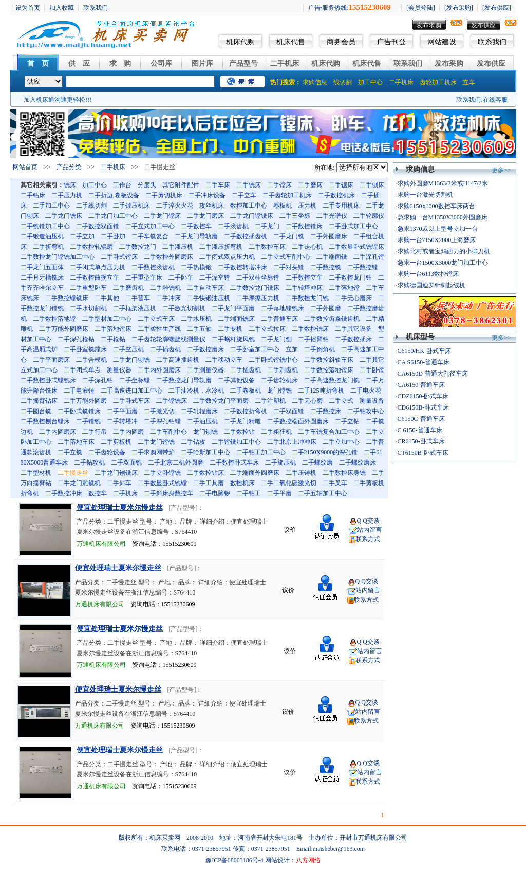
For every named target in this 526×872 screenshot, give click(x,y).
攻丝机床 (211, 205)
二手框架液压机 (134, 308)
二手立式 (341, 400)
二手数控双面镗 (97, 226)
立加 (292, 349)
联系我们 (492, 42)
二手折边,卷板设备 (113, 195)
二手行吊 (94, 431)
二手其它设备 (353, 328)
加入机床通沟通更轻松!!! (57, 99)
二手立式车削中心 (285, 257)
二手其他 (107, 298)
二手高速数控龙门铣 (332, 380)
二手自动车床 (205, 287)
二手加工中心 (51, 205)
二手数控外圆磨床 (168, 257)
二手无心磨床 (353, 298)
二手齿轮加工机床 (287, 195)
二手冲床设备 (207, 195)
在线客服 (495, 99)
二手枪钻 (113, 339)
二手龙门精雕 (242, 421)
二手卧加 (113, 236)
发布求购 (429, 25)
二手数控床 (325, 411)
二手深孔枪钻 (76, 339)
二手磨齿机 (128, 287)
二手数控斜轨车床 (328, 359)
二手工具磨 (208, 483)
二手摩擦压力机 (257, 298)
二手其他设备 (236, 380)
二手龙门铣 (288, 236)
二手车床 (217, 185)
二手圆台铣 (36, 411)
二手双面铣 (126, 462)
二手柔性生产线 (159, 328)
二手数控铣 (325, 267)
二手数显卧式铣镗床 (356, 246)
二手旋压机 (280, 462)
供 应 (79, 63)
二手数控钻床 (205, 472)
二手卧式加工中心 (353, 226)
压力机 (307, 205)
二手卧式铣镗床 (79, 411)
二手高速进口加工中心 (131, 390)
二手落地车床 (76, 442)
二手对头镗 (288, 267)
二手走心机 (307, 246)
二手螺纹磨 (317, 462)
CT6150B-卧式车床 (423, 452)
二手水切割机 (88, 308)
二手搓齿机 (245, 370)
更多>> (501, 170)
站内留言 (369, 529)
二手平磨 (279, 493)
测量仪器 (119, 370)
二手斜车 (119, 483)
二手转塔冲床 (304, 287)
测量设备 (372, 400)
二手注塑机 (270, 400)
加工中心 (370, 82)
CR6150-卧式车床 (421, 441)
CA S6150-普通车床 (424, 362)
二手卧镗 (372, 370)
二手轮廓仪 (368, 215)
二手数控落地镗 (54, 318)
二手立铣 (70, 452)
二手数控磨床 (205, 349)
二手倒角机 (319, 349)
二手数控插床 (353, 339)
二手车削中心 (168, 431)
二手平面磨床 (51, 359)
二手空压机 (128, 349)
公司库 (161, 63)
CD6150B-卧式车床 (423, 407)
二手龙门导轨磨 (196, 236)
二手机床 (284, 63)
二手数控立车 (304, 277)
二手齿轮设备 (106, 452)
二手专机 (230, 328)
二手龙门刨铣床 (116, 472)
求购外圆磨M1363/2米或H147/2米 (443, 183)
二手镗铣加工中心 (236, 442)
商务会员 (341, 42)
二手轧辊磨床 (199, 411)
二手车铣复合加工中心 (329, 431)
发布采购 (449, 63)
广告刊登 (391, 42)
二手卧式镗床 (119, 257)
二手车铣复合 (150, 236)
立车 (469, 82)
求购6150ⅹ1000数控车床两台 (436, 206)
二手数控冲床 (63, 493)
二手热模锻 (196, 267)
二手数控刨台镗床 (45, 421)
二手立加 (82, 236)
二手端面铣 (331, 257)
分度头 (147, 185)
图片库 (202, 63)
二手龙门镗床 (162, 215)
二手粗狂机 (276, 431)
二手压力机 (66, 195)
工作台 (122, 185)
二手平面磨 (122, 411)
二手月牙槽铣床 (42, 277)
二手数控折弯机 (245, 411)
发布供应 (483, 25)
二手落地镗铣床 (282, 308)
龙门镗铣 (279, 390)
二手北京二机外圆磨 (175, 462)
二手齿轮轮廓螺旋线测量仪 (168, 339)
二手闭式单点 (82, 370)
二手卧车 (180, 277)
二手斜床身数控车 (168, 493)
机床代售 (290, 42)
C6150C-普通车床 (421, 418)
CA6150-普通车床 (421, 384)
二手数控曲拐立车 (94, 277)
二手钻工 (248, 493)
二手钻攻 (193, 442)
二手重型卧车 (88, 287)
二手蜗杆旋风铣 (233, 339)
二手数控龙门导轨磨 (184, 380)
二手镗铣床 (171, 400)
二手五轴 (199, 328)
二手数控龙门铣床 (254, 287)
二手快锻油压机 (208, 298)
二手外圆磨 (325, 308)
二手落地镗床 (113, 328)
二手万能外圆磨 (85, 400)
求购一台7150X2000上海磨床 (437, 240)
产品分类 (69, 167)
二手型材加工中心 (107, 318)
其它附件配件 (180, 185)
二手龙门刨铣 (131, 359)
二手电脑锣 (214, 493)
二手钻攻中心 (365, 411)
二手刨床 (372, 185)
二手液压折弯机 (220, 246)
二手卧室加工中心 (254, 349)
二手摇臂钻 (313, 339)
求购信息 (315, 82)
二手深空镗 (214, 277)
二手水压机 (196, 318)
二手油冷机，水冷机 (196, 390)
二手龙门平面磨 (233, 308)
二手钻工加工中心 (261, 452)
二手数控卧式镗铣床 (48, 380)
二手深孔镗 (368, 257)
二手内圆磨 (128, 431)
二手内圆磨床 (57, 431)
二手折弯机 (48, 246)
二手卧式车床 (131, 400)
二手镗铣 (88, 421)
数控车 (97, 493)
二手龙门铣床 (63, 215)
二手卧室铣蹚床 (85, 349)
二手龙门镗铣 (156, 442)
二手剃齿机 (282, 370)
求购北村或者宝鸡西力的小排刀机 (444, 251)
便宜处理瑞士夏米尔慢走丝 (120, 507)
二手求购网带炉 (153, 452)
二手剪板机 (116, 442)
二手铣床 (248, 185)
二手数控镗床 (304, 226)
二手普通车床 (279, 318)
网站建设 (441, 42)
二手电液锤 (79, 390)
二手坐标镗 (134, 380)
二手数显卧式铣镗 (162, 483)
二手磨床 (310, 185)
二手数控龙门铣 (307, 298)
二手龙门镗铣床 (251, 215)
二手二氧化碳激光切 (288, 483)
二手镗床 (279, 185)
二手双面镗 (288, 411)
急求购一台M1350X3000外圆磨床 (442, 217)
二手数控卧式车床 (234, 462)
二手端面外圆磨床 (254, 472)
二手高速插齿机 (177, 359)
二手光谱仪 (331, 215)
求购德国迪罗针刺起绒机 (431, 285)
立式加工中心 (39, 370)
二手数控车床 (267, 246)
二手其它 (372, 359)
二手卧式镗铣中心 (273, 359)
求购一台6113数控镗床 (428, 273)
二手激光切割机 (183, 308)
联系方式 (367, 539)
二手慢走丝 (73, 472)
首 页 (38, 63)
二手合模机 (91, 359)
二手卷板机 (245, 390)
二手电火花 (365, 390)
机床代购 (240, 42)
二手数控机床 (336, 195)
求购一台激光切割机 (425, 194)
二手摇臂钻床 (39, 400)
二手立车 (244, 195)
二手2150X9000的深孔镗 (325, 452)
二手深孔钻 (97, 380)
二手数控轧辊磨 (91, 246)
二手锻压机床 (131, 205)
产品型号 (243, 63)
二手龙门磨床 (205, 215)
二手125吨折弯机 (321, 390)
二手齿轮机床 (279, 380)
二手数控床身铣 (344, 472)
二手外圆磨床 (328, 236)
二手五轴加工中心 (322, 493)
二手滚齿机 (233, 226)
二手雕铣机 (165, 287)
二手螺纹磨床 (357, 462)
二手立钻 (347, 421)
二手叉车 (335, 483)
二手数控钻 (239, 431)
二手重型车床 (143, 277)
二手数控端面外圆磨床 (298, 421)
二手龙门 (267, 226)
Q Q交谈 (368, 520)
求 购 (120, 63)
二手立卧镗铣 (162, 472)
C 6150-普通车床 (420, 430)
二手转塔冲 (122, 421)
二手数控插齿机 (245, 236)
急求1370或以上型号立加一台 (438, 228)
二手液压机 (177, 246)
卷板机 (282, 205)
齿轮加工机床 (438, 82)
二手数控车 (196, 226)
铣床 (70, 185)
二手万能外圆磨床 (63, 328)
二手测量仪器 (205, 370)
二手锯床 (341, 185)
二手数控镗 (362, 267)
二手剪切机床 (163, 195)
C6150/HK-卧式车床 (425, 351)
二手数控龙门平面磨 (221, 400)
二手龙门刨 (276, 339)
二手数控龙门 (137, 246)
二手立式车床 (156, 318)
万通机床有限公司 (101, 543)
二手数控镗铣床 (66, 298)
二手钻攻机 (89, 462)
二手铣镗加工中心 (45, 226)
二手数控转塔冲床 (242, 267)
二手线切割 (91, 205)
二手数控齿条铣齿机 (332, 318)
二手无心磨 (307, 400)
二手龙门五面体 (42, 267)
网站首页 (25, 167)
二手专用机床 (341, 205)
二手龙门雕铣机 (79, 483)
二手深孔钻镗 (162, 421)
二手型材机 (36, 472)
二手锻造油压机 (42, 236)
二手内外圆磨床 (159, 370)
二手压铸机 (301, 472)
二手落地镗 (344, 287)
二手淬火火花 (174, 205)
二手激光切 (159, 411)
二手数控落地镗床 (328, 370)
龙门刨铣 (205, 431)
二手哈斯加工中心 (205, 452)
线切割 (342, 82)
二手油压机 (202, 421)
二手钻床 (33, 195)
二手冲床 (168, 298)
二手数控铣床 (310, 328)
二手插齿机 (165, 349)
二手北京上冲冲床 (291, 442)
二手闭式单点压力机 (97, 267)
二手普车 (137, 298)
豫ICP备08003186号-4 (234, 860)
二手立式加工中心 (150, 226)
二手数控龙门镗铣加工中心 (58, 257)
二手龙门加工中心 (113, 215)
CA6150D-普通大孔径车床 (433, 373)
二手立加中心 (341, 442)
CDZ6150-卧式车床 (423, 396)
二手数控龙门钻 (350, 277)
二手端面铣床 (236, 318)
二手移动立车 (223, 359)
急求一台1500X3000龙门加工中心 (443, 262)
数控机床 (242, 483)
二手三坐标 (294, 215)
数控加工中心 (248, 205)
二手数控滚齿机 (153, 267)
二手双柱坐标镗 (257, 277)
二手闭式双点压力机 (227, 257)
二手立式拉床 (267, 328)
